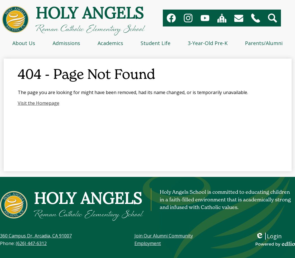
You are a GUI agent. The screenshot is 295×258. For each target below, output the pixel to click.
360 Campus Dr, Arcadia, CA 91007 (36, 236)
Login (269, 236)
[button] (24, 43)
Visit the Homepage (38, 103)
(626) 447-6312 (31, 243)
